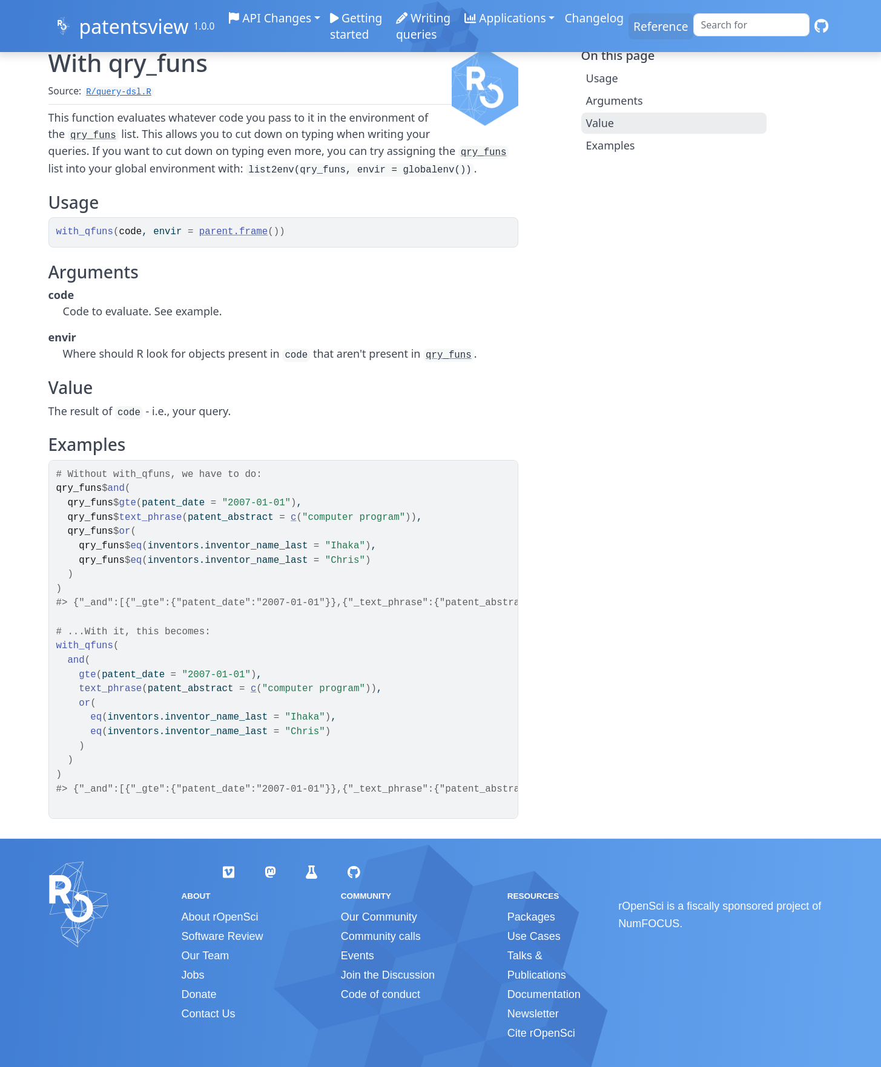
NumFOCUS (648, 924)
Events (357, 956)
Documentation (544, 994)
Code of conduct (380, 994)
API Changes (270, 18)
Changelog (594, 18)
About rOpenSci (220, 917)
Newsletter (533, 1014)
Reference (660, 26)
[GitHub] (821, 26)
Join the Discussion (388, 975)
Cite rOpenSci (541, 1033)
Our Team (205, 956)
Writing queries (423, 26)
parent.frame (233, 231)
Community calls (381, 936)
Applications (505, 18)
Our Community (379, 917)
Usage (602, 78)
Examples (610, 145)
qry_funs (93, 135)
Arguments (614, 100)
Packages (531, 917)
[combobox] (751, 24)
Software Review (222, 936)
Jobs (193, 975)
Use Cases (534, 936)
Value (600, 123)
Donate (199, 994)
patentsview (133, 26)
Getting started (357, 26)
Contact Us (209, 1014)
